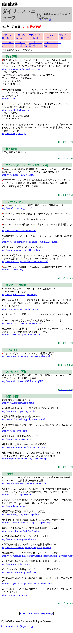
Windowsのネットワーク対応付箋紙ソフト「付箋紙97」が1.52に (37, 203)
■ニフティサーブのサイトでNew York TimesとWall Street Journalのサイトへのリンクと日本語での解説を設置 (37, 477)
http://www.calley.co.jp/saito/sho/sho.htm (21, 531)
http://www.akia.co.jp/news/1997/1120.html (22, 323)
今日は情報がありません (37, 150)
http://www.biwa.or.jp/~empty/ (16, 564)
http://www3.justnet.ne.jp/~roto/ (16, 208)
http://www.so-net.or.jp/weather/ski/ (18, 494)
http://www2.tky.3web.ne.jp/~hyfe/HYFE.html (23, 419)
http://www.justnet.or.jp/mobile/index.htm (21, 334)
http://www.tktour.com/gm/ (14, 506)
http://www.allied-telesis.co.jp (15, 110)
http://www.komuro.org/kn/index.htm (19, 539)
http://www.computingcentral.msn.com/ (20, 309)
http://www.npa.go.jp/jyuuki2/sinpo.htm (20, 514)
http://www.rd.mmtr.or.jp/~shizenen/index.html (23, 447)
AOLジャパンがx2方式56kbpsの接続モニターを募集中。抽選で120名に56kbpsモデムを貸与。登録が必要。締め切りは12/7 (37, 168)
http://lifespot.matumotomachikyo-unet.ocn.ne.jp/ (25, 458)
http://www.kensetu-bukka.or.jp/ (17, 439)
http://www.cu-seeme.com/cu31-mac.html (21, 250)
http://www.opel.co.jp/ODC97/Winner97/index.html (26, 356)
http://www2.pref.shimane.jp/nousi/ (18, 403)
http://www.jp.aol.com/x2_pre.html (18, 175)
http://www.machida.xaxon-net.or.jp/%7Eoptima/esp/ (26, 522)
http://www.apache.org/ (12, 269)
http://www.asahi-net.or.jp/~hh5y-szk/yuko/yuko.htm (26, 547)
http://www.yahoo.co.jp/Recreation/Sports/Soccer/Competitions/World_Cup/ (37, 556)
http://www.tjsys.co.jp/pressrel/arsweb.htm (21, 69)
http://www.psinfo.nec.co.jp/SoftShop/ (19, 294)
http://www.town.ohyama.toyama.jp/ (18, 411)
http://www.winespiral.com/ (14, 595)
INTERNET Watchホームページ (36, 613)
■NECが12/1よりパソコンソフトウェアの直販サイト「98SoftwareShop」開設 (37, 288)
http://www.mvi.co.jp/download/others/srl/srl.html (25, 261)
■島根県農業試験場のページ (37, 397)
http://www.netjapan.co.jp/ (14, 133)
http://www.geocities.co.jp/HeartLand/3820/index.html (27, 583)
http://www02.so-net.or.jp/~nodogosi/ (19, 572)
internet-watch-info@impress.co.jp (17, 626)
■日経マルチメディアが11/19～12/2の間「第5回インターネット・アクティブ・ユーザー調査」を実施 (37, 374)
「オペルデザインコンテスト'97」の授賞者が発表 (37, 351)
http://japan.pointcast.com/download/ (19, 230)
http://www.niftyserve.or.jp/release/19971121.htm (25, 483)
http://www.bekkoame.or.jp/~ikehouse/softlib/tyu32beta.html (30, 242)
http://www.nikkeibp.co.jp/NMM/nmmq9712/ (23, 381)
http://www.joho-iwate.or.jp (14, 431)
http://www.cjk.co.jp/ (11, 98)
